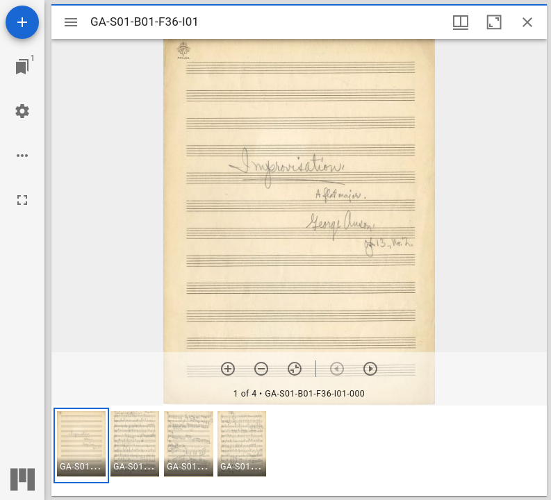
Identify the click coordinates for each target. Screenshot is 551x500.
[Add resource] (22, 22)
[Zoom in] (228, 368)
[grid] (299, 451)
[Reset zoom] (294, 368)
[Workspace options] (22, 155)
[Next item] (370, 368)
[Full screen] (22, 200)
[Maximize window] (494, 22)
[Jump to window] (22, 66)
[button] (81, 445)
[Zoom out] (261, 368)
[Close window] (527, 22)
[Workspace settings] (22, 111)
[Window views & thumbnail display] (460, 22)
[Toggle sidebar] (71, 22)
